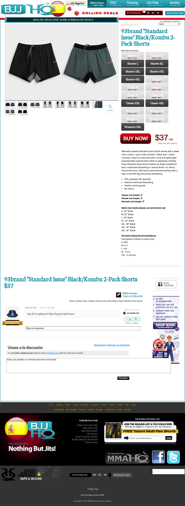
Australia (59, 405)
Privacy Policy (91, 442)
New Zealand (71, 410)
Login (181, 13)
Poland (91, 410)
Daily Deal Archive (89, 431)
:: (153, 12)
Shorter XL (157, 63)
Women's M (157, 111)
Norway (82, 410)
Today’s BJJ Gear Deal (87, 425)
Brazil (67, 405)
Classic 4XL (157, 103)
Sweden (128, 410)
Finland (104, 405)
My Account (172, 13)
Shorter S (132, 55)
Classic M (132, 87)
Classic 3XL (133, 103)
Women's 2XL (132, 127)
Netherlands (59, 410)
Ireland (120, 405)
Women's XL (157, 119)
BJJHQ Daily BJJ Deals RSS (85, 439)
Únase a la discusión (133, 296)
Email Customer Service (87, 437)
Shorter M (157, 55)
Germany (94, 405)
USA (51, 405)
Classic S (157, 79)
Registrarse (99, 345)
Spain (120, 410)
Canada (76, 405)
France (112, 405)
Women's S (132, 111)
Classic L (157, 87)
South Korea (110, 410)
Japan (133, 405)
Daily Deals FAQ (90, 428)
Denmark (85, 405)
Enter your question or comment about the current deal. (89, 365)
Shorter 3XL (157, 71)
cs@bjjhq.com (52, 353)
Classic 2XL (157, 95)
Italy (127, 405)
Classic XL (133, 95)
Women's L (132, 119)
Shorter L (132, 63)
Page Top (92, 488)
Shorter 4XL (133, 79)
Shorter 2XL (133, 71)
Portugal (99, 410)
